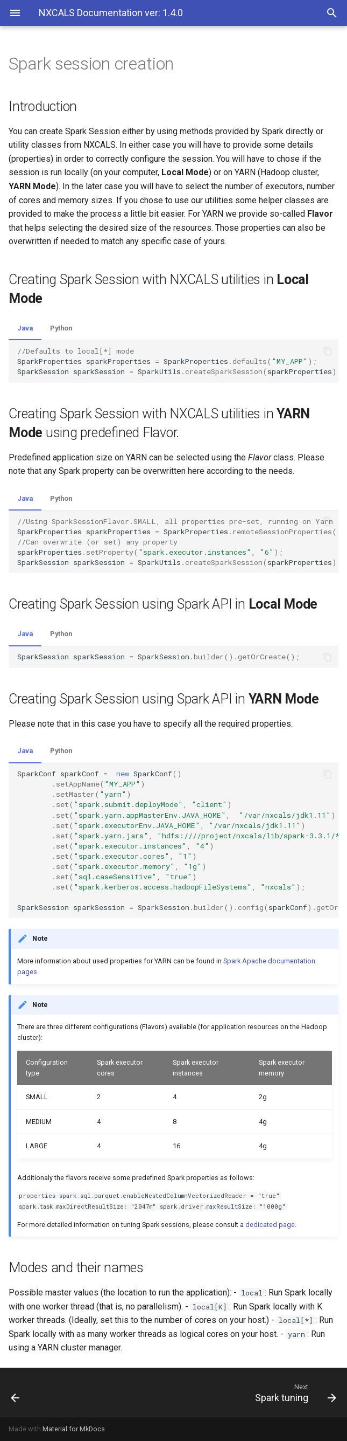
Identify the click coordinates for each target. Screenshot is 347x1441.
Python (61, 328)
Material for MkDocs (74, 1429)
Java (25, 328)
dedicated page (270, 1225)
